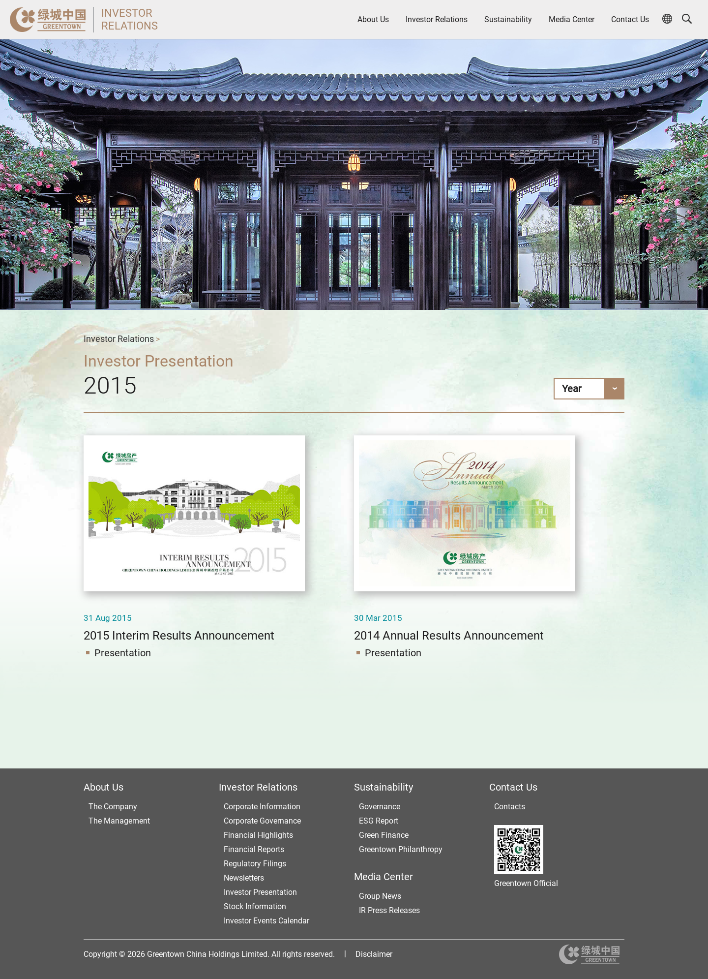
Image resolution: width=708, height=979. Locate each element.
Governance (379, 806)
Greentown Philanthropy (400, 849)
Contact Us (630, 19)
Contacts (509, 806)
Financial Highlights (258, 835)
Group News (380, 896)
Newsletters (244, 878)
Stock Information (255, 906)
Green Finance (384, 835)
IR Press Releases (389, 910)
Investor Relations (437, 19)
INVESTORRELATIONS (129, 19)
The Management (119, 821)
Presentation (122, 653)
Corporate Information (262, 806)
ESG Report (378, 821)
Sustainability (508, 19)
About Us (373, 19)
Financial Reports (254, 849)
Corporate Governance (262, 821)
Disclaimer (373, 954)
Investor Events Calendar (266, 920)
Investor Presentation (260, 892)
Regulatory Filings (255, 863)
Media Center (571, 19)
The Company (112, 806)
